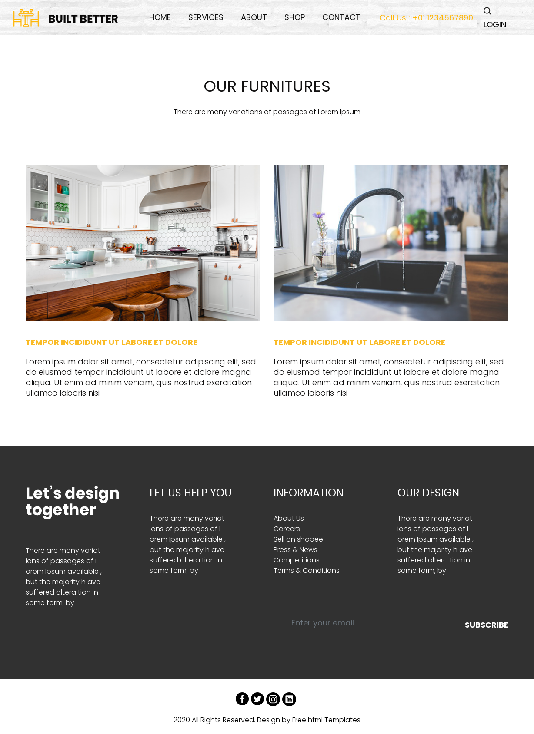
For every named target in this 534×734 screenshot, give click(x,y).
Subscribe (486, 624)
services (206, 17)
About (254, 17)
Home (160, 17)
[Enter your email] (378, 625)
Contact (341, 17)
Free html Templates (326, 720)
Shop (294, 17)
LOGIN (495, 24)
